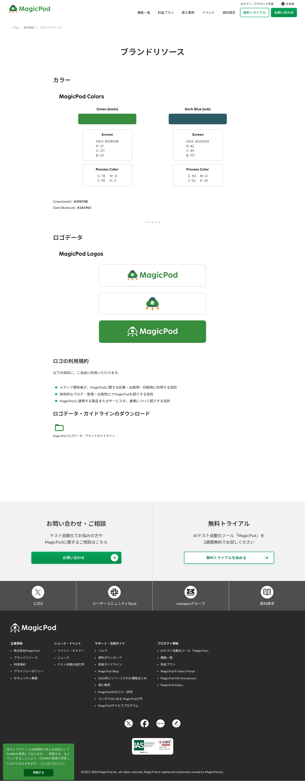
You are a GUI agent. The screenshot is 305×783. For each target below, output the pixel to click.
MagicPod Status (172, 687)
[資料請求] (267, 593)
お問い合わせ (284, 12)
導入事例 (188, 12)
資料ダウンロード (110, 659)
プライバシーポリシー (29, 673)
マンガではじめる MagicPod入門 (120, 700)
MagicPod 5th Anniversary (178, 680)
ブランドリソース (51, 27)
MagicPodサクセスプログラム (118, 707)
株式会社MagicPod (26, 652)
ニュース (63, 659)
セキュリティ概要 (25, 680)
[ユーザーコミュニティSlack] (114, 593)
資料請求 (228, 12)
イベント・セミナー (70, 652)
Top (16, 27)
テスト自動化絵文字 (70, 666)
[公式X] (38, 593)
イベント (208, 12)
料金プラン (166, 12)
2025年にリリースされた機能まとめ (122, 680)
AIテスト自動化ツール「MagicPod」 (185, 652)
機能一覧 (143, 12)
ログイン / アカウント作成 (257, 4)
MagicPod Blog (108, 673)
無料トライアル (254, 12)
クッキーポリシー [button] (53, 763)
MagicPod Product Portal (178, 673)
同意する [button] (38, 772)
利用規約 (20, 666)
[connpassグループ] (191, 593)
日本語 (287, 4)
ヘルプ (102, 652)
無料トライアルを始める (238, 557)
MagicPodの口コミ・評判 (115, 693)
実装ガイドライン (110, 666)
